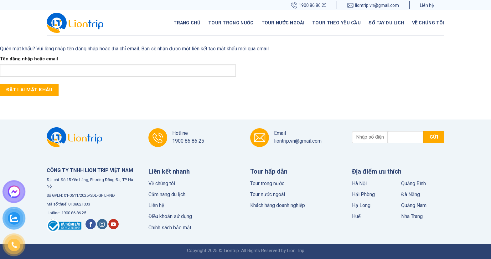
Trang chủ (186, 23)
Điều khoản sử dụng (170, 216)
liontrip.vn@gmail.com (373, 5)
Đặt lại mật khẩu (29, 90)
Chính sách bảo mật (169, 228)
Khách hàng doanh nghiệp (277, 205)
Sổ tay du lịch (386, 23)
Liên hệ (427, 5)
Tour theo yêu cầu (336, 23)
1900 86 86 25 (309, 5)
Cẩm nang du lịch (166, 194)
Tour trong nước (230, 23)
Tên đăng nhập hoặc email (29, 59)
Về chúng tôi (428, 23)
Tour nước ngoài (282, 23)
